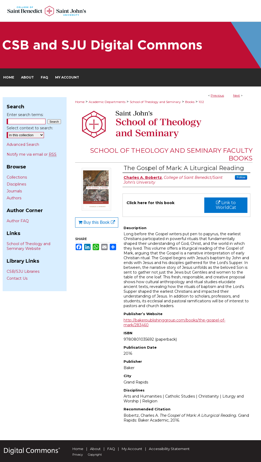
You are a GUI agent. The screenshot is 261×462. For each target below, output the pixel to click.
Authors (14, 198)
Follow (241, 177)
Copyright (95, 454)
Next (236, 95)
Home (79, 102)
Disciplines (16, 184)
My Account (132, 449)
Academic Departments (107, 102)
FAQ (111, 449)
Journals (14, 191)
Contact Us (17, 278)
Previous (217, 95)
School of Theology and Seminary (155, 102)
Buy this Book (96, 222)
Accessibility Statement (169, 449)
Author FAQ (18, 220)
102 (201, 102)
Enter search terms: (25, 114)
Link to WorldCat (226, 205)
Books (189, 102)
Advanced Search (23, 144)
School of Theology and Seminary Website (28, 246)
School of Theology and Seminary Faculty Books (171, 154)
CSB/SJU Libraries (23, 271)
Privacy (77, 454)
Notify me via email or (31, 154)
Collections (17, 177)
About (95, 449)
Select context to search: (30, 128)
